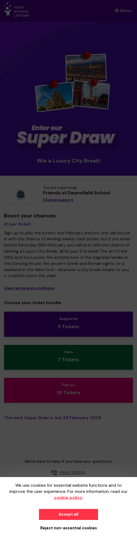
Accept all (68, 514)
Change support (58, 200)
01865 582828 (72, 472)
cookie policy (68, 497)
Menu (123, 10)
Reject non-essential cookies (68, 528)
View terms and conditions (29, 288)
